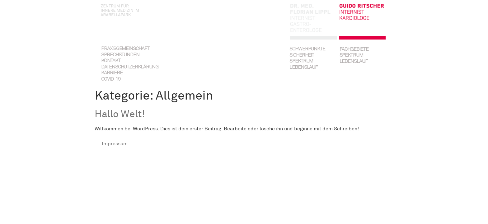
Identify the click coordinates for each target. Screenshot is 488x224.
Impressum (115, 144)
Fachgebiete (354, 49)
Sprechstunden (120, 55)
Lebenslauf (303, 67)
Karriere (111, 73)
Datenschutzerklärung (125, 67)
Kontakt (110, 61)
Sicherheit (301, 55)
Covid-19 (110, 79)
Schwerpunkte (307, 49)
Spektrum (301, 61)
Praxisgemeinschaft (125, 49)
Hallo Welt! (120, 114)
